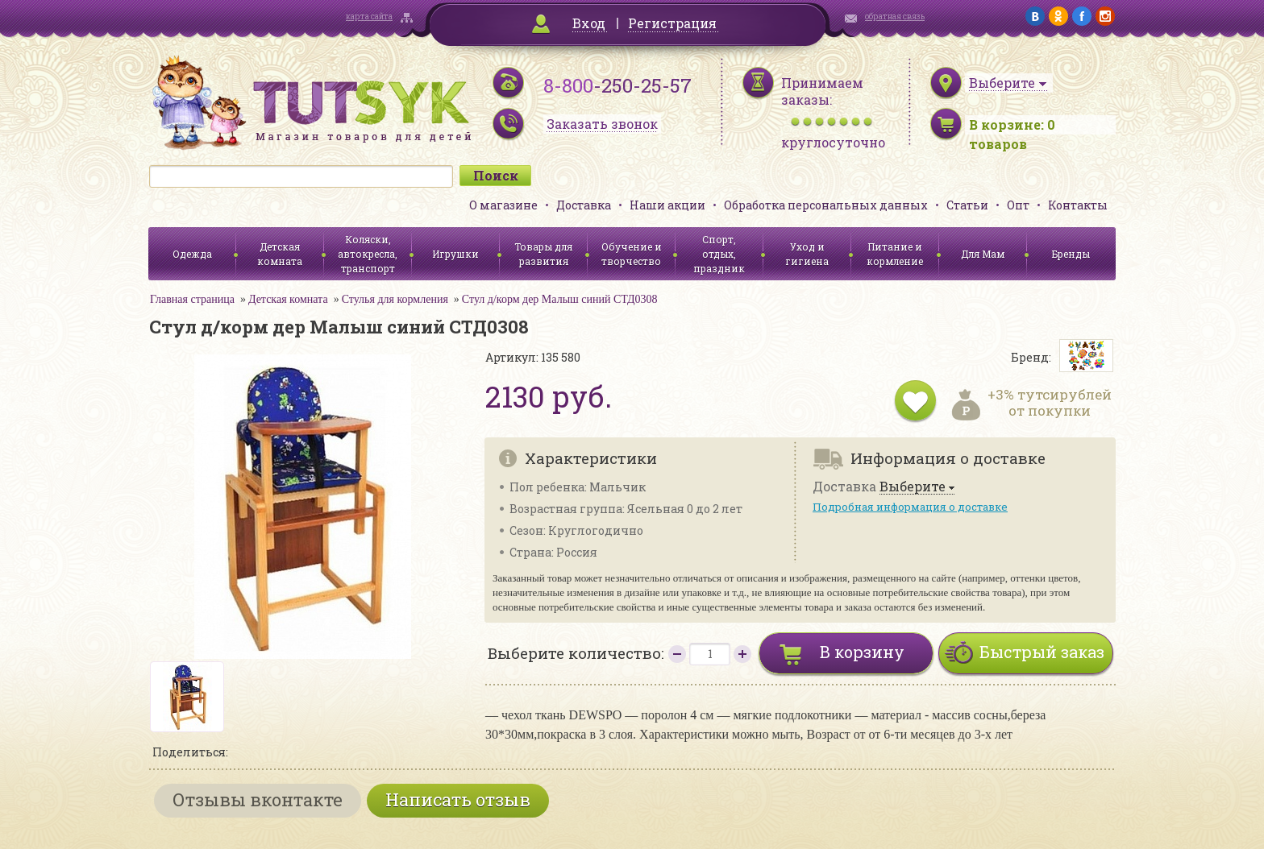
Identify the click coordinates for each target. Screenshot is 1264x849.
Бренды (1071, 253)
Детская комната (279, 253)
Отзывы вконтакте (258, 799)
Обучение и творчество (631, 253)
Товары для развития (543, 253)
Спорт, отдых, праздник (719, 254)
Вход (588, 22)
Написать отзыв (457, 799)
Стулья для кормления (395, 299)
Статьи (967, 205)
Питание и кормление (895, 253)
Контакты (1078, 205)
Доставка (583, 205)
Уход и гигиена (807, 253)
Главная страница (192, 299)
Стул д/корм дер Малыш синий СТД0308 (560, 299)
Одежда (192, 253)
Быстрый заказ (1041, 651)
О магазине (503, 205)
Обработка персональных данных (826, 205)
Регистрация (672, 22)
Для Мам (982, 253)
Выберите (912, 487)
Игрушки (455, 253)
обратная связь (895, 16)
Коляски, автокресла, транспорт (367, 254)
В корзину (862, 651)
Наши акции (667, 205)
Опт (1018, 205)
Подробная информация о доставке (910, 506)
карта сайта (369, 16)
